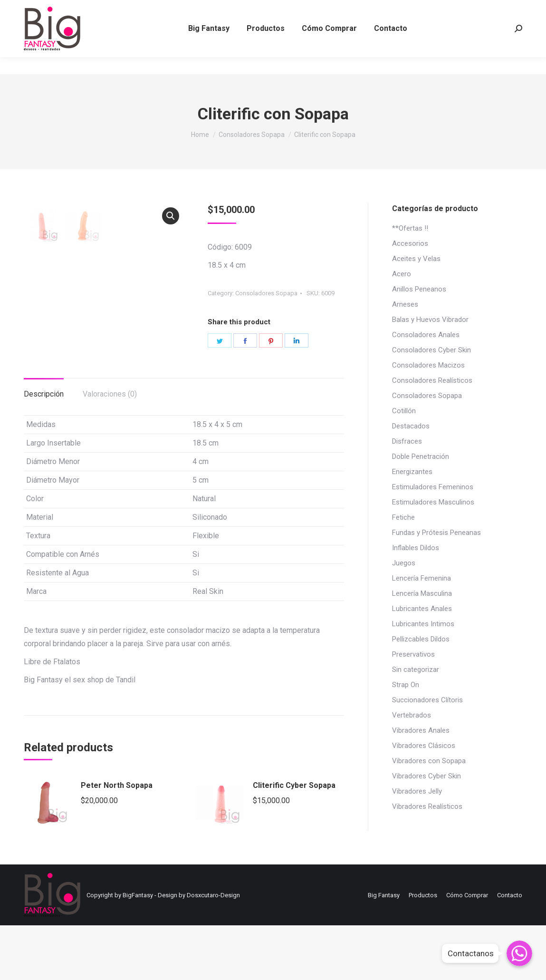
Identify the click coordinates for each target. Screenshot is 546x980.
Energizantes (412, 471)
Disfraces (407, 441)
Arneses (405, 304)
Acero (401, 274)
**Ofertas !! (410, 228)
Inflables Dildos (415, 547)
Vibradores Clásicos (423, 745)
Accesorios (410, 243)
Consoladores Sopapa (266, 293)
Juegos (403, 563)
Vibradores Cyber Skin (426, 776)
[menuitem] (208, 46)
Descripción (44, 448)
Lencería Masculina (422, 593)
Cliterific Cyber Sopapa (294, 839)
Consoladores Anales (426, 334)
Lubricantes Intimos (423, 624)
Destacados (411, 426)
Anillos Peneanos (419, 289)
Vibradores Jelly (417, 791)
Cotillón (404, 411)
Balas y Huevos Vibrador (430, 319)
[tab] (44, 444)
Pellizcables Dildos (421, 639)
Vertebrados (411, 715)
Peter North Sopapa (117, 839)
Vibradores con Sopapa (429, 761)
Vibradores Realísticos (427, 806)
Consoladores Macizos (428, 365)
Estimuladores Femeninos (432, 487)
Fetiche (403, 517)
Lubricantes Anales (422, 608)
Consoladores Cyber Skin (431, 350)
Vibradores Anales (421, 730)
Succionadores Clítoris (427, 700)
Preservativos (413, 654)
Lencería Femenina (421, 578)
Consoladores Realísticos (432, 380)
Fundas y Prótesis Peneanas (436, 532)
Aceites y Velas (416, 258)
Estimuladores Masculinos (433, 502)
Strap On (405, 684)
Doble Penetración (420, 456)
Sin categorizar (415, 669)
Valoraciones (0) (110, 448)
